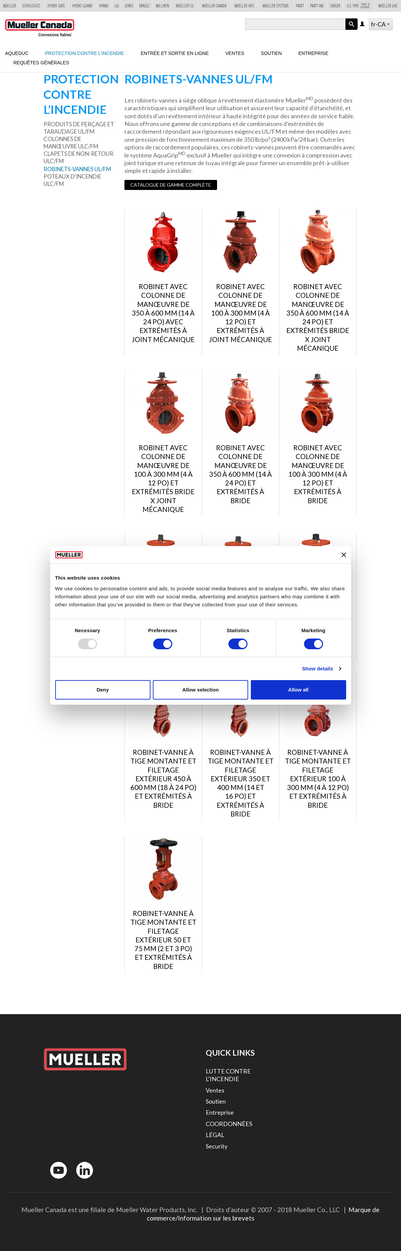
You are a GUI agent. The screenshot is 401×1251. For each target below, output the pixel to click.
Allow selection (200, 690)
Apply (351, 29)
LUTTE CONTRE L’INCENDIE (228, 1074)
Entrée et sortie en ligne (175, 53)
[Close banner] (343, 554)
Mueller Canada (214, 5)
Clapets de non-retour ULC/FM (78, 157)
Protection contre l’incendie (84, 53)
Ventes (234, 53)
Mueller (9, 5)
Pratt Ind (317, 5)
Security (216, 1146)
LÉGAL (215, 1134)
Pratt (300, 5)
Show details (317, 668)
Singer (335, 5)
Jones (128, 5)
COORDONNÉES (229, 1123)
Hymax (104, 5)
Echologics (31, 5)
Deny (103, 690)
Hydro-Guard (82, 5)
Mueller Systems (276, 5)
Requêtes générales (41, 62)
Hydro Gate (56, 5)
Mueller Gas (387, 5)
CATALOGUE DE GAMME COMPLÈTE (170, 185)
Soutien (271, 53)
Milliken (162, 5)
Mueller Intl (244, 5)
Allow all (298, 690)
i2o (116, 5)
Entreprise (313, 53)
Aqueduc (16, 53)
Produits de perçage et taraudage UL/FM (78, 128)
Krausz (144, 5)
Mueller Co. (185, 5)
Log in (363, 24)
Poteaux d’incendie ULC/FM (72, 180)
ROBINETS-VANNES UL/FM (77, 169)
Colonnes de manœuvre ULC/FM (70, 142)
